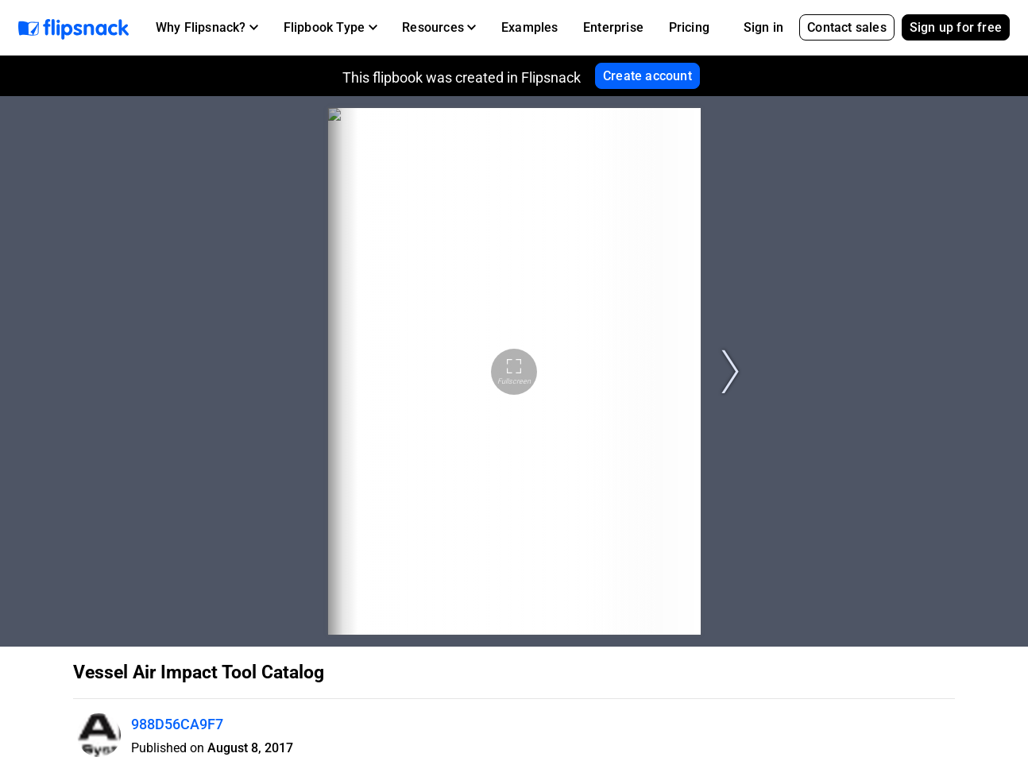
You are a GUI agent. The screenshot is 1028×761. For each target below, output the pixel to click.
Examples (529, 27)
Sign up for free (956, 27)
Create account (647, 75)
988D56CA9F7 (177, 724)
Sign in (763, 27)
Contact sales (847, 27)
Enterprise (613, 27)
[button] (207, 27)
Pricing (689, 27)
